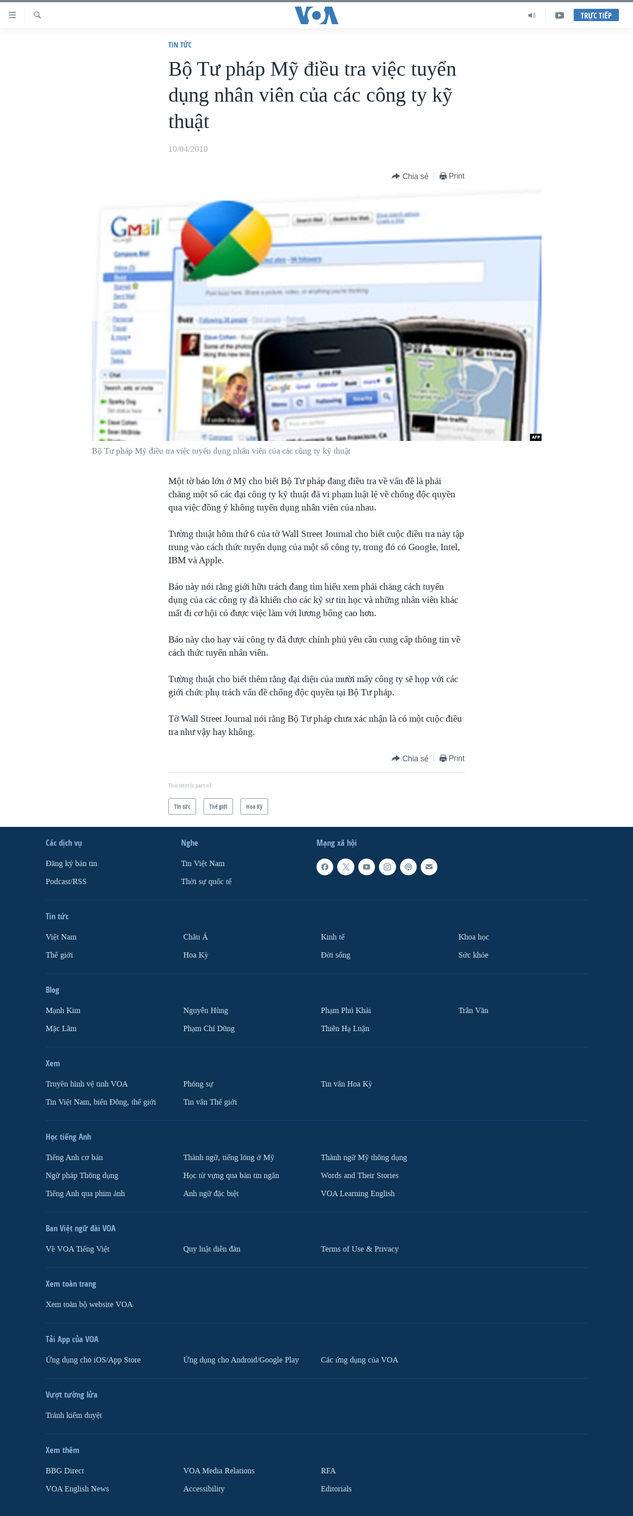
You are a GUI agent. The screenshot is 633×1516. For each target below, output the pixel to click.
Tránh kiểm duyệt (74, 1415)
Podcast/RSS (66, 882)
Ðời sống (335, 955)
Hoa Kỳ (195, 955)
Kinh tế (333, 937)
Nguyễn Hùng (205, 1011)
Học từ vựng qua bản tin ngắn (231, 1176)
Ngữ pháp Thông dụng (82, 1176)
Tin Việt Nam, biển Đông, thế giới (101, 1102)
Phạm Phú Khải (346, 1011)
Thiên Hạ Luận (345, 1029)
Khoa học (473, 937)
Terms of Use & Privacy (360, 1249)
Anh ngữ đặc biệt (211, 1194)
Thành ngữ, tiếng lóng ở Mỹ (228, 1158)
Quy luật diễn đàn (211, 1249)
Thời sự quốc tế (206, 882)
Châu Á (195, 937)
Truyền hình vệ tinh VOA (87, 1084)
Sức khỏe (473, 955)
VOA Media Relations (219, 1471)
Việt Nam (61, 937)
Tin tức (180, 45)
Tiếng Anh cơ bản (74, 1158)
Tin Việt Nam (203, 864)
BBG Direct (65, 1471)
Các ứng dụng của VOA (359, 1360)
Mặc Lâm (61, 1029)
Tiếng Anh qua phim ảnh (85, 1194)
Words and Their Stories (360, 1176)
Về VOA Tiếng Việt (77, 1249)
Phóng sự (198, 1084)
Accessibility (204, 1489)
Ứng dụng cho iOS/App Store (93, 1360)
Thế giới (59, 955)
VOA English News (77, 1489)
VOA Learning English (358, 1194)
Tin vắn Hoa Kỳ (346, 1084)
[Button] (410, 176)
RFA (328, 1471)
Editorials (336, 1489)
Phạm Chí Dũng (209, 1029)
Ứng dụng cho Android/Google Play (241, 1360)
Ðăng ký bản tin (71, 864)
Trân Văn (473, 1011)
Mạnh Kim (63, 1011)
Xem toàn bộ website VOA (89, 1304)
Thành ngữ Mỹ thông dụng (364, 1158)
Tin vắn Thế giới (210, 1102)
